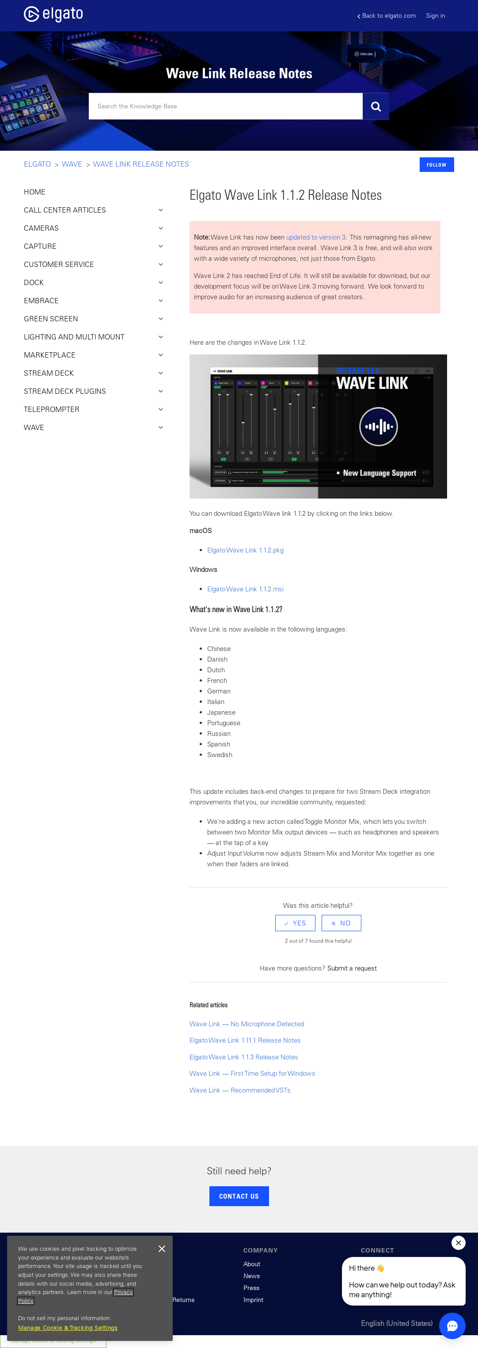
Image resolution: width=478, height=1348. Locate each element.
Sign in (435, 15)
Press (251, 1288)
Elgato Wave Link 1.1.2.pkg (245, 550)
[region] (90, 1288)
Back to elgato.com (386, 15)
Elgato (37, 164)
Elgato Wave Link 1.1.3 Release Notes (244, 1057)
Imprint (253, 1300)
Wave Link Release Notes (141, 164)
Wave (72, 164)
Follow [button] (437, 165)
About (251, 1264)
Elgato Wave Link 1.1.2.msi (245, 589)
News (251, 1276)
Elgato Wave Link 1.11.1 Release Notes (245, 1040)
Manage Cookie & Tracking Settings (68, 1328)
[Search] (239, 106)
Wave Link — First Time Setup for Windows (252, 1073)
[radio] (295, 923)
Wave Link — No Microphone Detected (247, 1024)
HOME (35, 191)
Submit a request (352, 968)
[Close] (161, 1249)
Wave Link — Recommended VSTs (240, 1090)
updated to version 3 (315, 237)
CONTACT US (239, 1196)
